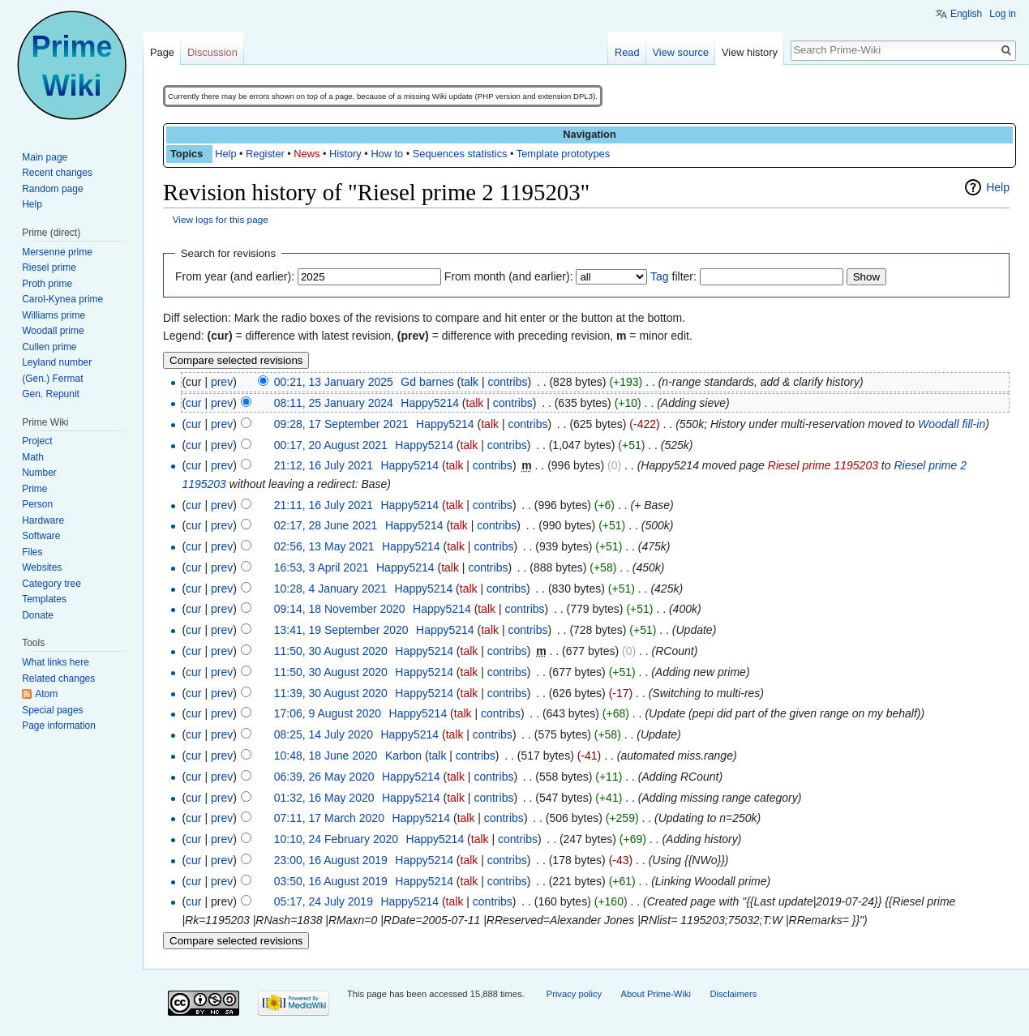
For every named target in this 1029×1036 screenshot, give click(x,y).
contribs (507, 381)
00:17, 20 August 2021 (331, 445)
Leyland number (57, 362)
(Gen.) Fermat (52, 378)
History (345, 154)
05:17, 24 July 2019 (323, 901)
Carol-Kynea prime (62, 299)
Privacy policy (574, 994)
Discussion (212, 52)
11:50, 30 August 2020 (331, 650)
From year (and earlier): (234, 276)
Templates (44, 599)
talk (469, 381)
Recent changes (57, 172)
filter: (673, 276)
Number (39, 472)
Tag (659, 276)
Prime (34, 488)
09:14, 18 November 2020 (339, 608)
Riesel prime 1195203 (823, 465)
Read (627, 52)
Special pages (52, 710)
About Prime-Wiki (656, 994)
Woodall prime (53, 330)
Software (41, 536)
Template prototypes (563, 154)
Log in (1002, 13)
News (306, 154)
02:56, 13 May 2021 (324, 546)
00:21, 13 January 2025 (333, 381)
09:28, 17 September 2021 (341, 423)
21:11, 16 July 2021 (323, 505)
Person (37, 504)
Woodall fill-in (951, 423)
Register (265, 154)
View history (750, 52)
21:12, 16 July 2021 (323, 465)
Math (33, 457)
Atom (46, 694)
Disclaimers (733, 994)
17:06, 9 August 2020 (327, 713)
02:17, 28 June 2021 (326, 525)
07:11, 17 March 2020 (329, 817)
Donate (38, 615)
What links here (55, 662)
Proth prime (47, 283)
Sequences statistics (460, 154)
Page (162, 52)
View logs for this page (220, 219)
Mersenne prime (57, 252)
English (966, 13)
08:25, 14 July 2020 (323, 734)
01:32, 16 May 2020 (324, 797)
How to (387, 154)
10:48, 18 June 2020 (326, 755)
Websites (42, 567)
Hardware (43, 520)
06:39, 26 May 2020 (324, 776)
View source (681, 52)
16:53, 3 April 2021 (321, 567)
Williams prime (53, 315)
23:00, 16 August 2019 (331, 860)
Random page (52, 189)
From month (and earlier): (508, 276)
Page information (59, 725)
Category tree (51, 583)
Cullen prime (49, 347)
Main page (44, 157)
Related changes (58, 678)
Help (225, 154)
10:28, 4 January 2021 (330, 588)
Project (37, 441)
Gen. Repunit (50, 394)
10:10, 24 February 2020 (336, 839)
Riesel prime (49, 267)
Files (32, 552)
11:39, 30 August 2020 (331, 693)
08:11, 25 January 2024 (333, 402)
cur (193, 402)
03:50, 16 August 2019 (331, 881)
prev (222, 381)
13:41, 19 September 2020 (341, 629)
